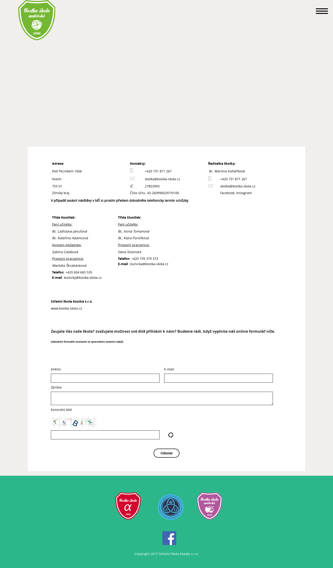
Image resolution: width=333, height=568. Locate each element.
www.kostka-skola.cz (66, 308)
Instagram (244, 193)
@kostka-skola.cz (89, 277)
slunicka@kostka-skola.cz (149, 264)
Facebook (227, 193)
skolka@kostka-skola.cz (162, 179)
